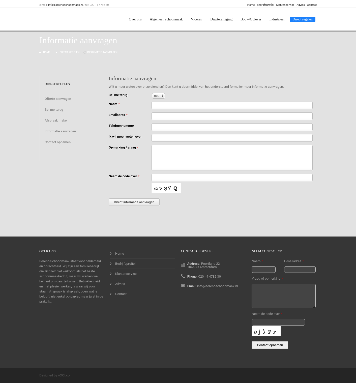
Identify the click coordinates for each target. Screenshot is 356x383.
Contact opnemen (58, 142)
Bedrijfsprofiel (265, 5)
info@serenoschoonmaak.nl (65, 5)
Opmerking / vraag (123, 147)
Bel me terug (54, 109)
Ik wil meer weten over (125, 136)
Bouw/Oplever (251, 19)
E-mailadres (294, 261)
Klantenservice (285, 5)
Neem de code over (124, 176)
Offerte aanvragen (58, 99)
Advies (300, 5)
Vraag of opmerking (267, 278)
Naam (114, 104)
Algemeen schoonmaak (166, 19)
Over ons (135, 19)
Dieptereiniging (221, 19)
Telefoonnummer (121, 126)
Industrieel (276, 19)
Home (251, 5)
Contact (312, 5)
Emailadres (118, 115)
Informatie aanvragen (102, 52)
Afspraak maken (57, 120)
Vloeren (196, 19)
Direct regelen (302, 19)
